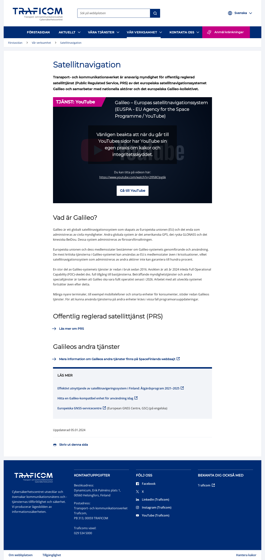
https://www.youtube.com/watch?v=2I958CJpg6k (132, 177)
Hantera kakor (246, 555)
